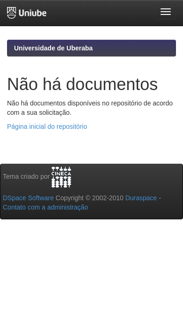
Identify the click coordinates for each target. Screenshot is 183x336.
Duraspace (141, 198)
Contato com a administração (45, 207)
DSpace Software (28, 198)
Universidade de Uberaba (53, 48)
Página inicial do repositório (47, 126)
